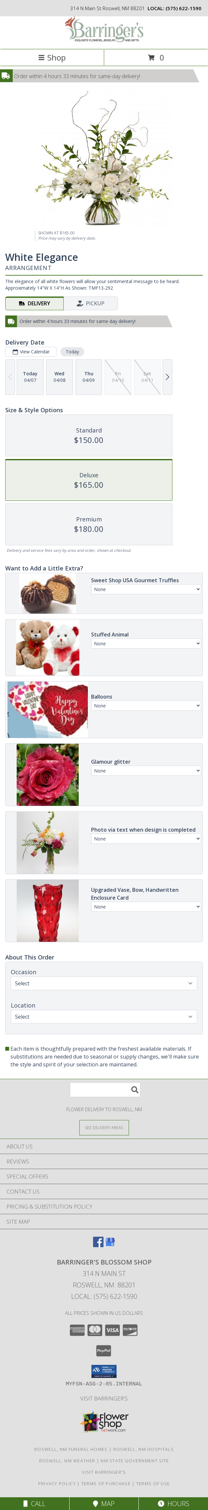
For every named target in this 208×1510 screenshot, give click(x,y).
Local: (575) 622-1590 (104, 1296)
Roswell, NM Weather (67, 1461)
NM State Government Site (135, 1461)
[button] (104, 1371)
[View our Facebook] (98, 1245)
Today (72, 351)
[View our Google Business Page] (110, 1245)
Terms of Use (153, 1483)
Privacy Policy (57, 1483)
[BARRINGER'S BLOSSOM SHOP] (104, 40)
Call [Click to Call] (34, 1503)
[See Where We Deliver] (104, 1127)
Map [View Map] (104, 1503)
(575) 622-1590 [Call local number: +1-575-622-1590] (183, 8)
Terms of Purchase (106, 1483)
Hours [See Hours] (173, 1503)
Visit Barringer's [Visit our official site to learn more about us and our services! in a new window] (104, 1398)
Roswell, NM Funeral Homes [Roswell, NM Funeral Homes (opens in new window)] (71, 1449)
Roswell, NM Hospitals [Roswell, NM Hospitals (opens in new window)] (143, 1449)
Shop (52, 57)
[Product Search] (105, 1089)
